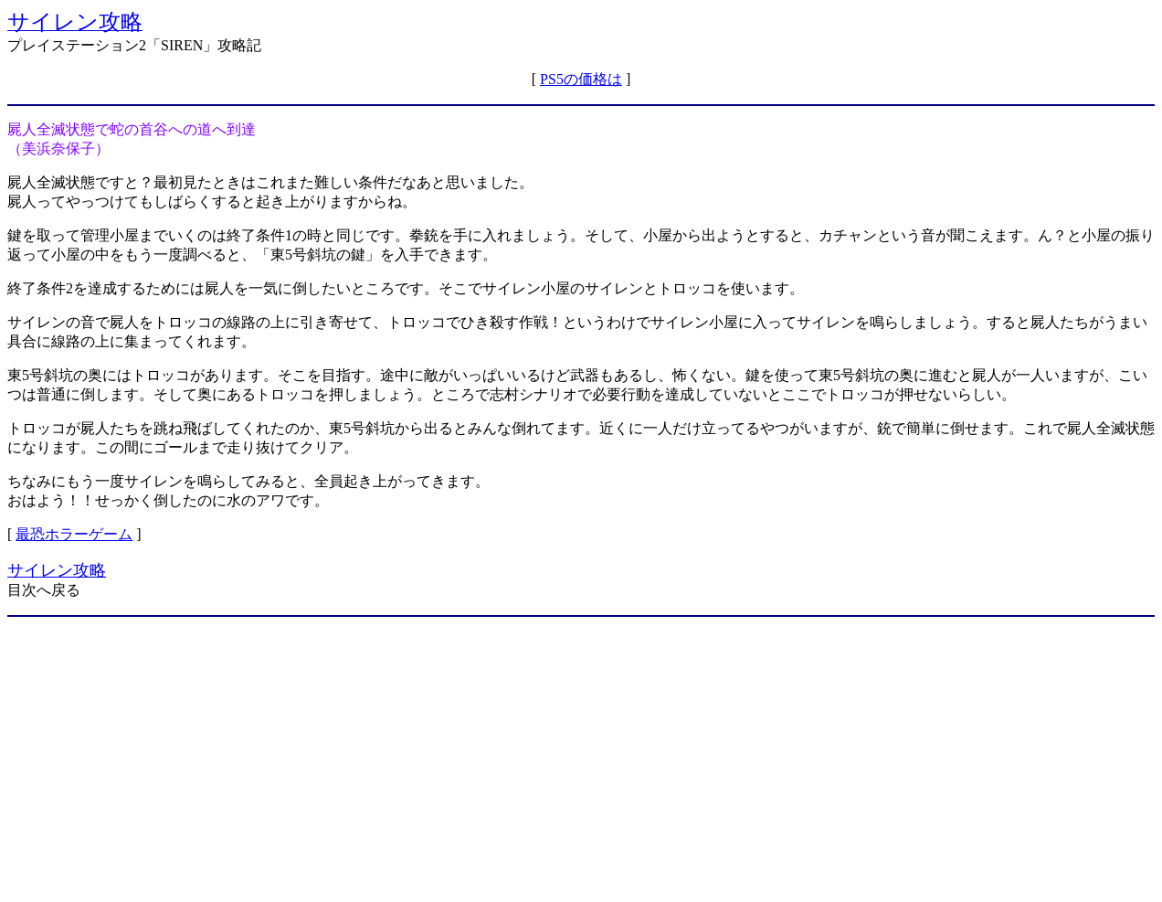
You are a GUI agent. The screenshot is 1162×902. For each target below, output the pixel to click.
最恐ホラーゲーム (74, 534)
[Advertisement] (581, 759)
